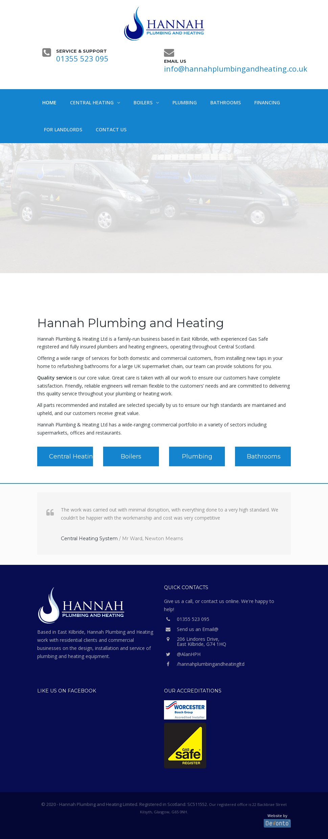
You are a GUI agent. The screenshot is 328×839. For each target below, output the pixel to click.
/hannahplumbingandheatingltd (204, 664)
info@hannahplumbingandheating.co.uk (235, 68)
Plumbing (184, 102)
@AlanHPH (182, 654)
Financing (267, 102)
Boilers (143, 102)
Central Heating (92, 102)
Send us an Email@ (191, 629)
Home (49, 102)
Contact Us (111, 129)
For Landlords (63, 129)
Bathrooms (225, 102)
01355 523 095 (82, 58)
